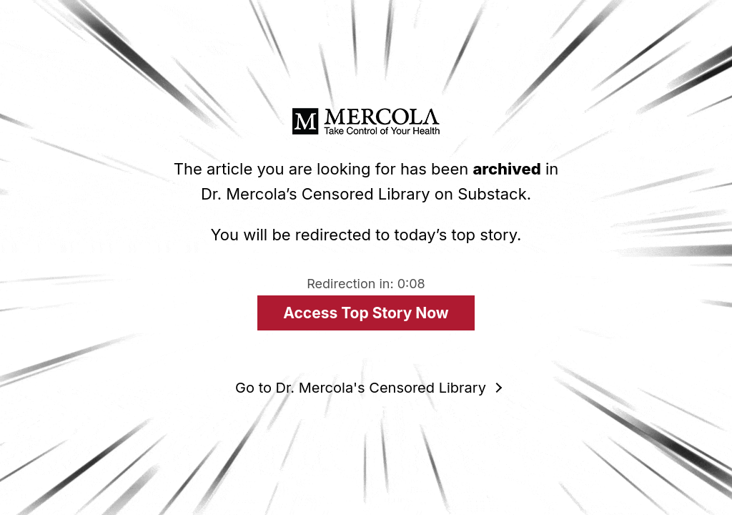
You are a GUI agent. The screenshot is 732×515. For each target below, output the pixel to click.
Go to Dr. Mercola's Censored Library (360, 387)
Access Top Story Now (365, 313)
